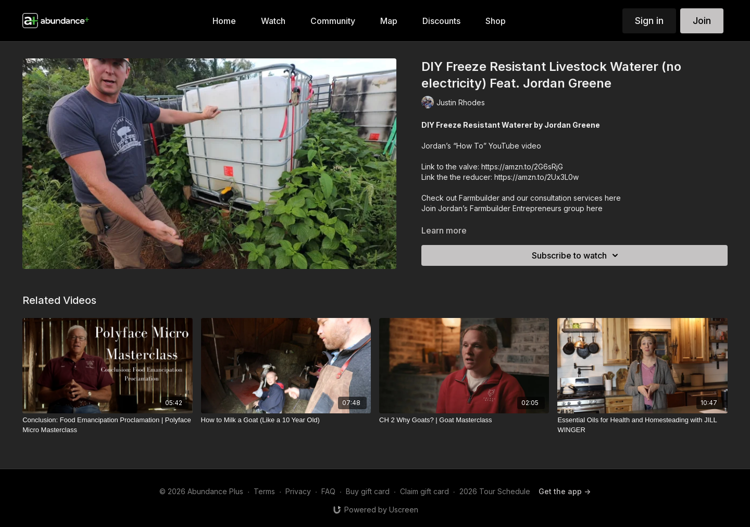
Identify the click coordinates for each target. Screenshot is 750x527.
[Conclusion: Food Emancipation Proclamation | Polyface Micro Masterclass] (107, 425)
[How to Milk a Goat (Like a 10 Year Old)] (286, 420)
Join (702, 20)
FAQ (328, 491)
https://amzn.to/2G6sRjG (521, 166)
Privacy (298, 491)
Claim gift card (424, 491)
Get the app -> (565, 491)
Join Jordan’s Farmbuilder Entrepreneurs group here (512, 208)
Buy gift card (368, 491)
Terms (264, 491)
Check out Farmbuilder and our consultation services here (521, 197)
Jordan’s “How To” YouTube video (481, 145)
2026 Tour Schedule (494, 491)
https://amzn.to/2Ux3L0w (536, 177)
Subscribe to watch (576, 255)
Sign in (649, 20)
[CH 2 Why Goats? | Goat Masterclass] (464, 420)
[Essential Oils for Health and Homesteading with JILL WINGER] (642, 425)
